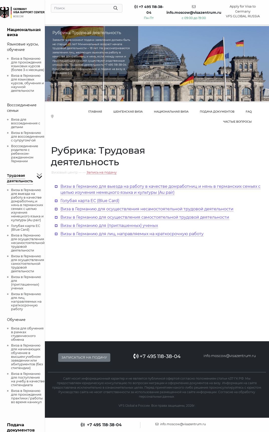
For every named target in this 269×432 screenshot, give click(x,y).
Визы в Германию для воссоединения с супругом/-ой (27, 136)
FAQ (249, 111)
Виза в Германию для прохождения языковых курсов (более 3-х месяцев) (27, 64)
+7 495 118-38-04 (157, 356)
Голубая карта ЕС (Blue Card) (25, 227)
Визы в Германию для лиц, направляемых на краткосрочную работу (26, 301)
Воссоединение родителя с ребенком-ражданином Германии (24, 153)
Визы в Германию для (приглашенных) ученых (26, 282)
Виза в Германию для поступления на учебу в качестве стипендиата (28, 379)
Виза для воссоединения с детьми (25, 123)
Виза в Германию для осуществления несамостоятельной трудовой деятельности (28, 242)
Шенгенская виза (128, 111)
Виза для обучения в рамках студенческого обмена (27, 333)
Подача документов (217, 111)
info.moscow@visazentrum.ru (230, 356)
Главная (95, 111)
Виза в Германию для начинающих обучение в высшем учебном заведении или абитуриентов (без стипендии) (27, 356)
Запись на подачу (101, 172)
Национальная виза (171, 111)
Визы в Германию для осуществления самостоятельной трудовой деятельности (27, 263)
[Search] (87, 8)
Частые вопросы (237, 121)
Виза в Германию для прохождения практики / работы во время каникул (27, 396)
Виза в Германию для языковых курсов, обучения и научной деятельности (27, 83)
